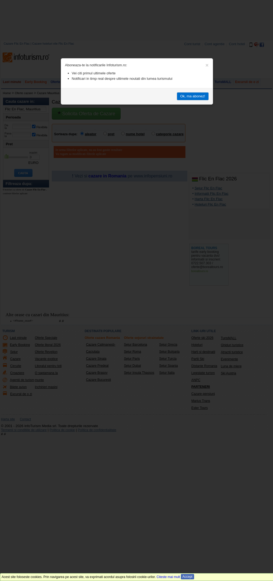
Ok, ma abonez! (192, 96)
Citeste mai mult (168, 577)
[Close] (207, 65)
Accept (187, 577)
